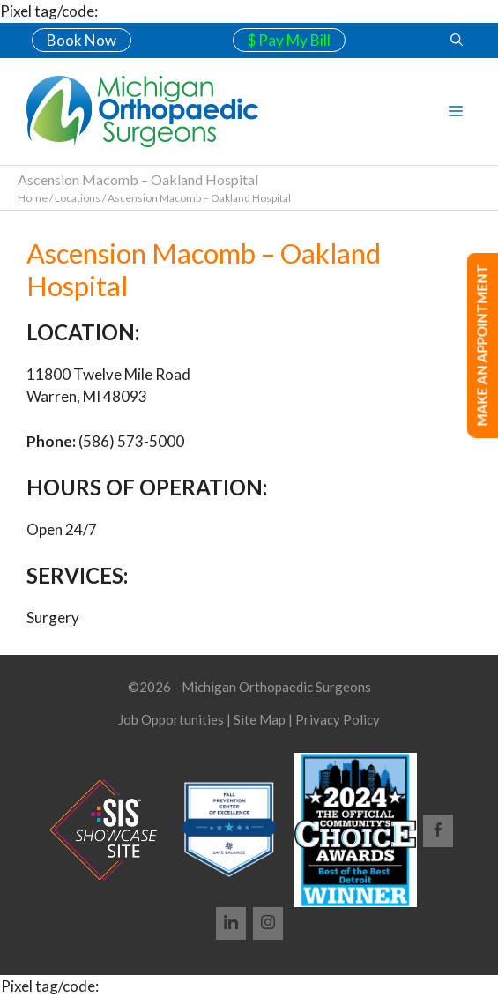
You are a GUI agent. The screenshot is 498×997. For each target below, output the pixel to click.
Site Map (260, 719)
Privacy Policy (337, 719)
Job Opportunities (171, 719)
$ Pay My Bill (289, 40)
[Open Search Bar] (456, 40)
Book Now (81, 40)
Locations (77, 198)
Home (33, 198)
